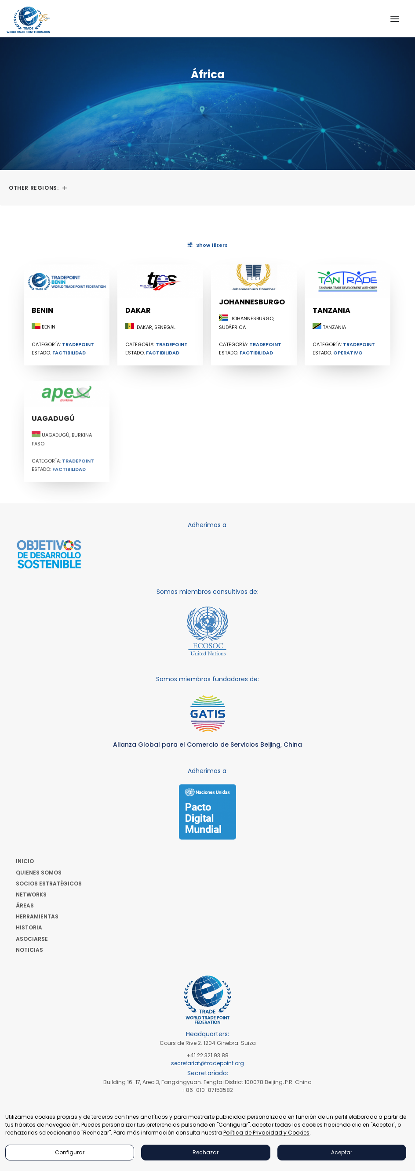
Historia (29, 927)
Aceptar (341, 1152)
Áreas (25, 905)
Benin (42, 310)
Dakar (138, 310)
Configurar (69, 1152)
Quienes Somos (39, 872)
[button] (395, 18)
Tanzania (331, 337)
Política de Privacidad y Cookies (266, 1132)
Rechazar (205, 1152)
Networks (31, 894)
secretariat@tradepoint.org (207, 1063)
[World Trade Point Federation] (28, 20)
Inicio (25, 861)
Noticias (29, 950)
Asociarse (32, 939)
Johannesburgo (252, 309)
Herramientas (37, 916)
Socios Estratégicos (49, 883)
